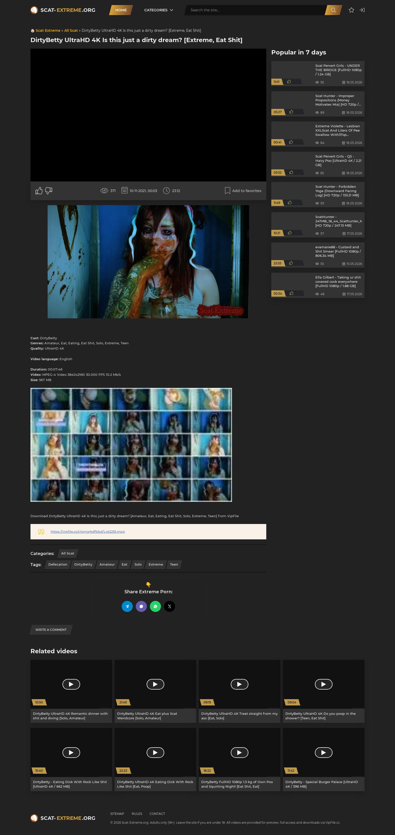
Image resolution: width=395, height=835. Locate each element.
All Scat (71, 30)
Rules (137, 814)
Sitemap (117, 814)
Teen (174, 564)
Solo (138, 564)
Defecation (57, 564)
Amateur (107, 564)
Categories (156, 10)
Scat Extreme (48, 30)
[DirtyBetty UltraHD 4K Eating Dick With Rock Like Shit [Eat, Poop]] (155, 759)
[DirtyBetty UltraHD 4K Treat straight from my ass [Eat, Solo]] (239, 691)
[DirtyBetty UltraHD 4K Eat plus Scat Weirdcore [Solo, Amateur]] (155, 691)
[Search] (333, 10)
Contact (157, 814)
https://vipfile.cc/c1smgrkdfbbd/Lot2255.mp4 (88, 532)
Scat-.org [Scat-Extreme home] (68, 10)
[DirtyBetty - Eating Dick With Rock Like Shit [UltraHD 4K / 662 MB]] (71, 759)
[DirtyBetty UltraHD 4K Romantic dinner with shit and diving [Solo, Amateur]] (71, 691)
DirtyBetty (83, 564)
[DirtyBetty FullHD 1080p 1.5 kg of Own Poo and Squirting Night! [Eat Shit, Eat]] (239, 759)
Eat (124, 564)
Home (121, 10)
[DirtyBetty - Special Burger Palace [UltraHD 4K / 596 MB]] (324, 759)
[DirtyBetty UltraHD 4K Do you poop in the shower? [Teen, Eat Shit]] (324, 691)
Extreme (156, 564)
